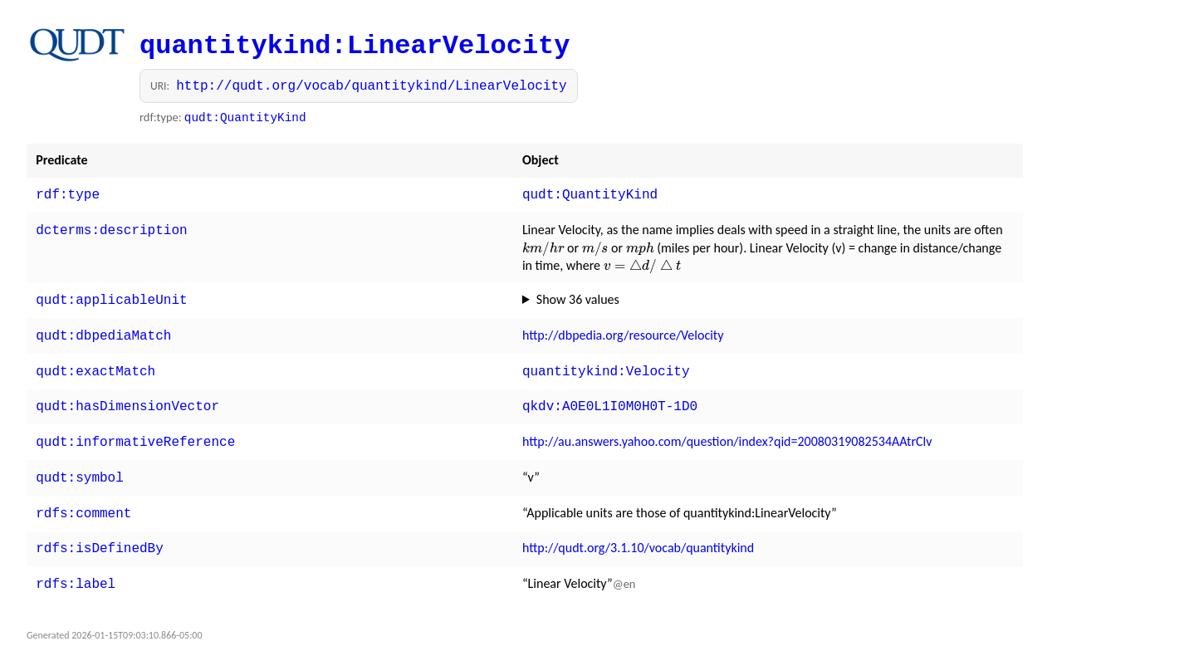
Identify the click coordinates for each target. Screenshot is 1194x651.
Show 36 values (577, 296)
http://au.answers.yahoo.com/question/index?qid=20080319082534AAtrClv (727, 431)
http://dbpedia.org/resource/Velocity (623, 330)
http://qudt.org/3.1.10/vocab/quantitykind (638, 533)
